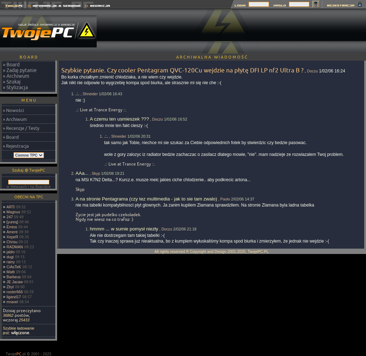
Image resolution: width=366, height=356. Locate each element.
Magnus (13, 212)
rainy (10, 262)
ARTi (10, 207)
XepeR (12, 237)
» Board (11, 64)
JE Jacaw (14, 282)
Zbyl (10, 287)
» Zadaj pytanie (20, 70)
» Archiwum (16, 76)
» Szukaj (12, 82)
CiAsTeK (13, 267)
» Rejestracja (16, 145)
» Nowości (13, 110)
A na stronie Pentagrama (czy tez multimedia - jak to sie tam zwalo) (146, 199)
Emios (11, 227)
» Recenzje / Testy (21, 128)
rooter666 (14, 292)
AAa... (82, 173)
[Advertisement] (334, 31)
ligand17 (13, 297)
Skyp (96, 173)
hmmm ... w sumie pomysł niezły (124, 229)
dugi (10, 257)
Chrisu (11, 242)
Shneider (90, 94)
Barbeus (13, 277)
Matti (10, 272)
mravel (12, 302)
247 (9, 217)
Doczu (312, 71)
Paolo (225, 199)
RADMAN (14, 247)
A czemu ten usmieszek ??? (119, 119)
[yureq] (12, 222)
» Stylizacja (15, 87)
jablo (10, 252)
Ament (11, 232)
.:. (78, 93)
